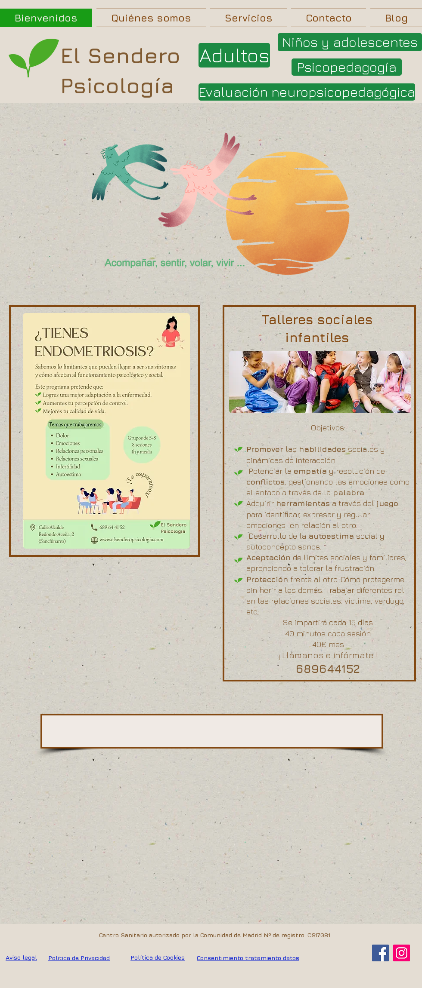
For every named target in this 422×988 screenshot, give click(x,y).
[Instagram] (401, 953)
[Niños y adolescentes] (350, 42)
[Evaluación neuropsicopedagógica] (307, 92)
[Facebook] (380, 953)
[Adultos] (234, 55)
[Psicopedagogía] (347, 67)
